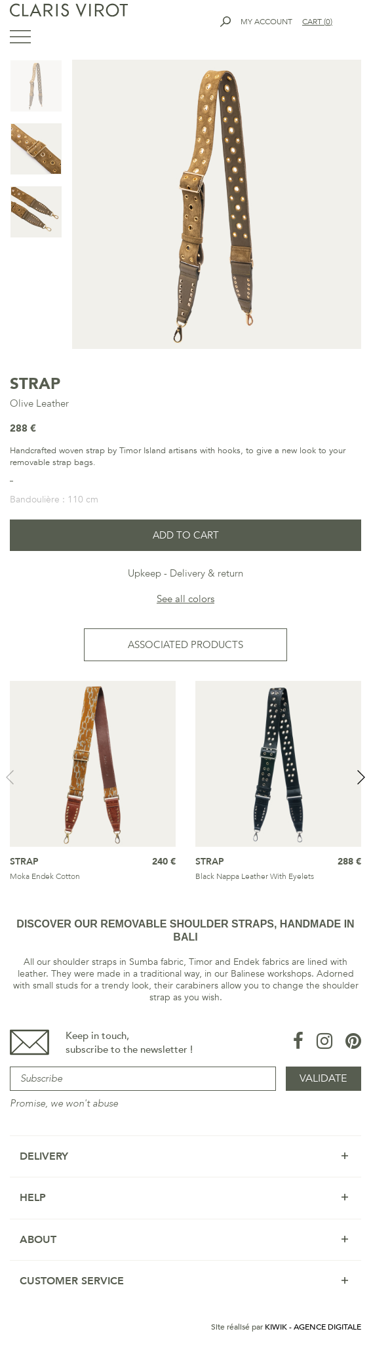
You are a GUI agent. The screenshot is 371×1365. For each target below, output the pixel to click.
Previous (10, 777)
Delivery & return (206, 573)
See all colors (185, 599)
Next (361, 777)
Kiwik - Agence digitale (313, 1327)
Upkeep (144, 573)
